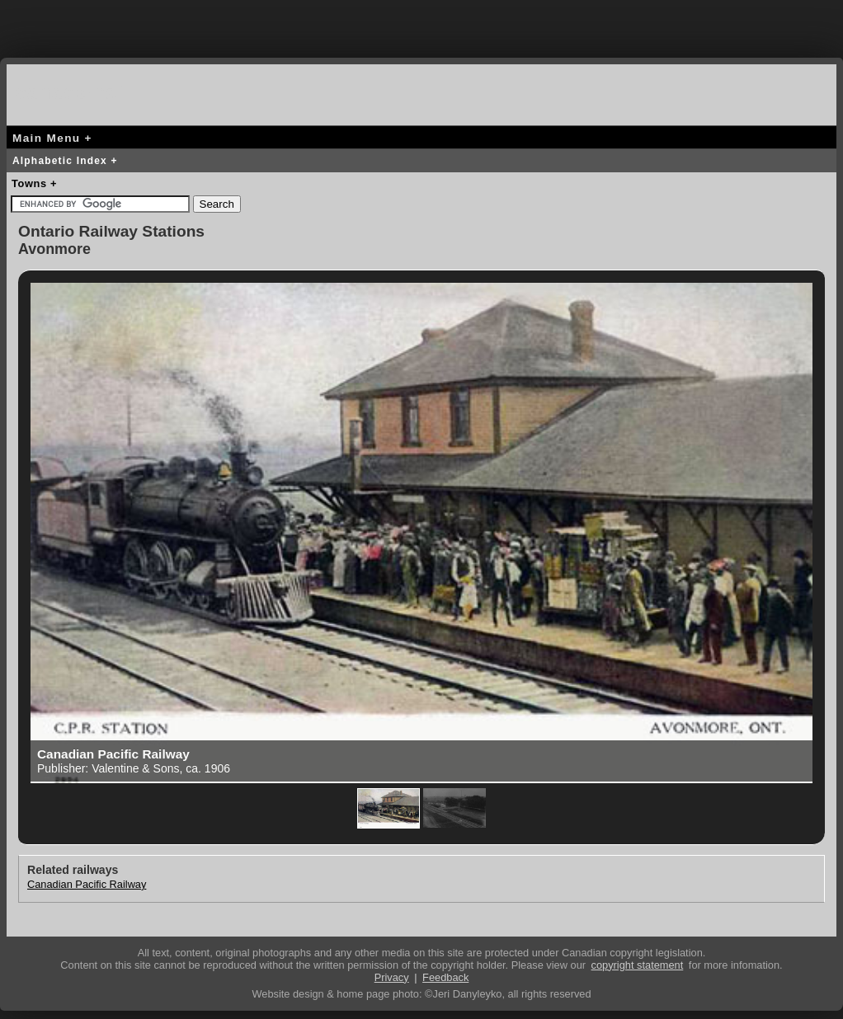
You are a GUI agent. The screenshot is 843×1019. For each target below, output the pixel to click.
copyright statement (637, 965)
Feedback (445, 977)
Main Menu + (52, 138)
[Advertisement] (421, 24)
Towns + (34, 183)
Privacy (391, 977)
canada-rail (72, 92)
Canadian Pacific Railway (86, 884)
